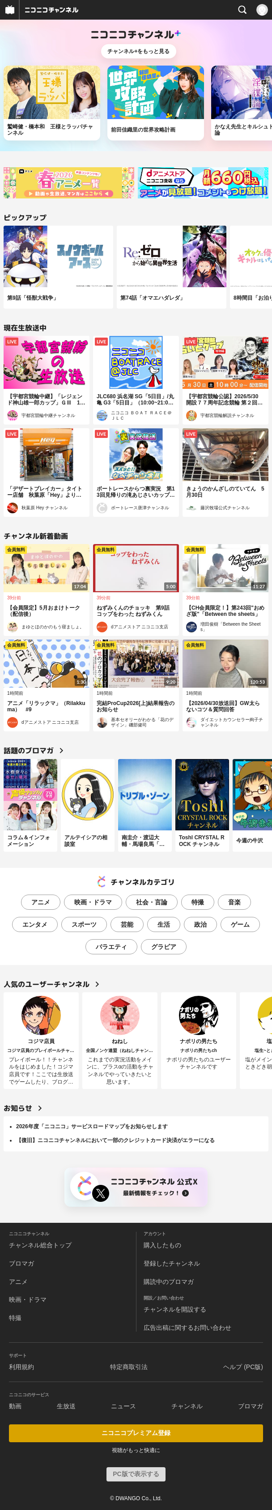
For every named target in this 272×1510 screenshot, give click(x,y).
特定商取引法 (129, 1366)
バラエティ (111, 946)
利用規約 (21, 1366)
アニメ (40, 902)
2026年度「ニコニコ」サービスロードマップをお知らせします (92, 1126)
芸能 (127, 924)
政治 (200, 924)
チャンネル (187, 1406)
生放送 (66, 1406)
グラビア (163, 946)
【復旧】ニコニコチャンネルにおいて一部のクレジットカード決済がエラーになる (115, 1140)
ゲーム (240, 924)
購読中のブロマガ (169, 1281)
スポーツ (84, 924)
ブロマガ (21, 1263)
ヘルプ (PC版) (243, 1366)
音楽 (234, 902)
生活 (163, 924)
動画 (15, 1406)
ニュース (123, 1406)
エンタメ (34, 924)
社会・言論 (151, 902)
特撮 (197, 902)
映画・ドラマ (93, 902)
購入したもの (162, 1245)
